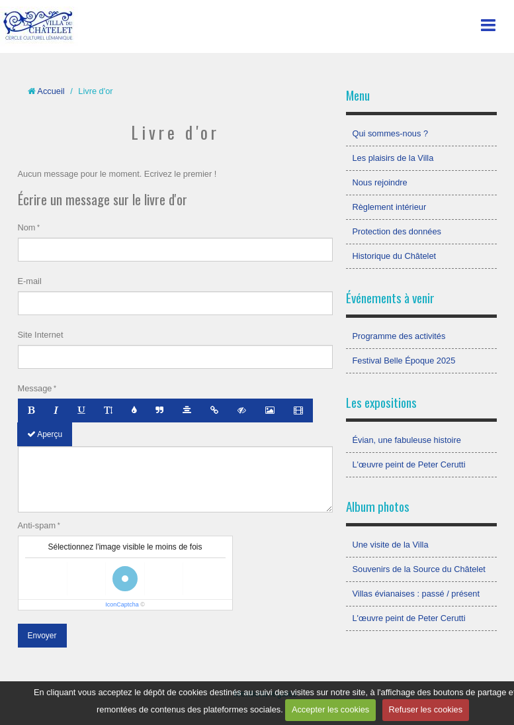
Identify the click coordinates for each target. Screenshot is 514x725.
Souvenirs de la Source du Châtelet (419, 569)
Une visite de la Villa (391, 545)
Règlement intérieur (390, 207)
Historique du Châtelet (395, 256)
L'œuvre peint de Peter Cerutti (409, 464)
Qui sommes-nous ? (391, 133)
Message (35, 388)
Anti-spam (37, 525)
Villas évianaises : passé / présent (416, 594)
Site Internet (41, 335)
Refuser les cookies (425, 709)
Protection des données (397, 231)
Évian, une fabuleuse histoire (407, 440)
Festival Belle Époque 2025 (404, 360)
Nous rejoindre (380, 182)
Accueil (50, 91)
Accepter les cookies (330, 709)
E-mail (30, 281)
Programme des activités (399, 336)
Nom (27, 227)
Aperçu (45, 434)
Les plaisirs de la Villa (393, 158)
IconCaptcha (122, 604)
